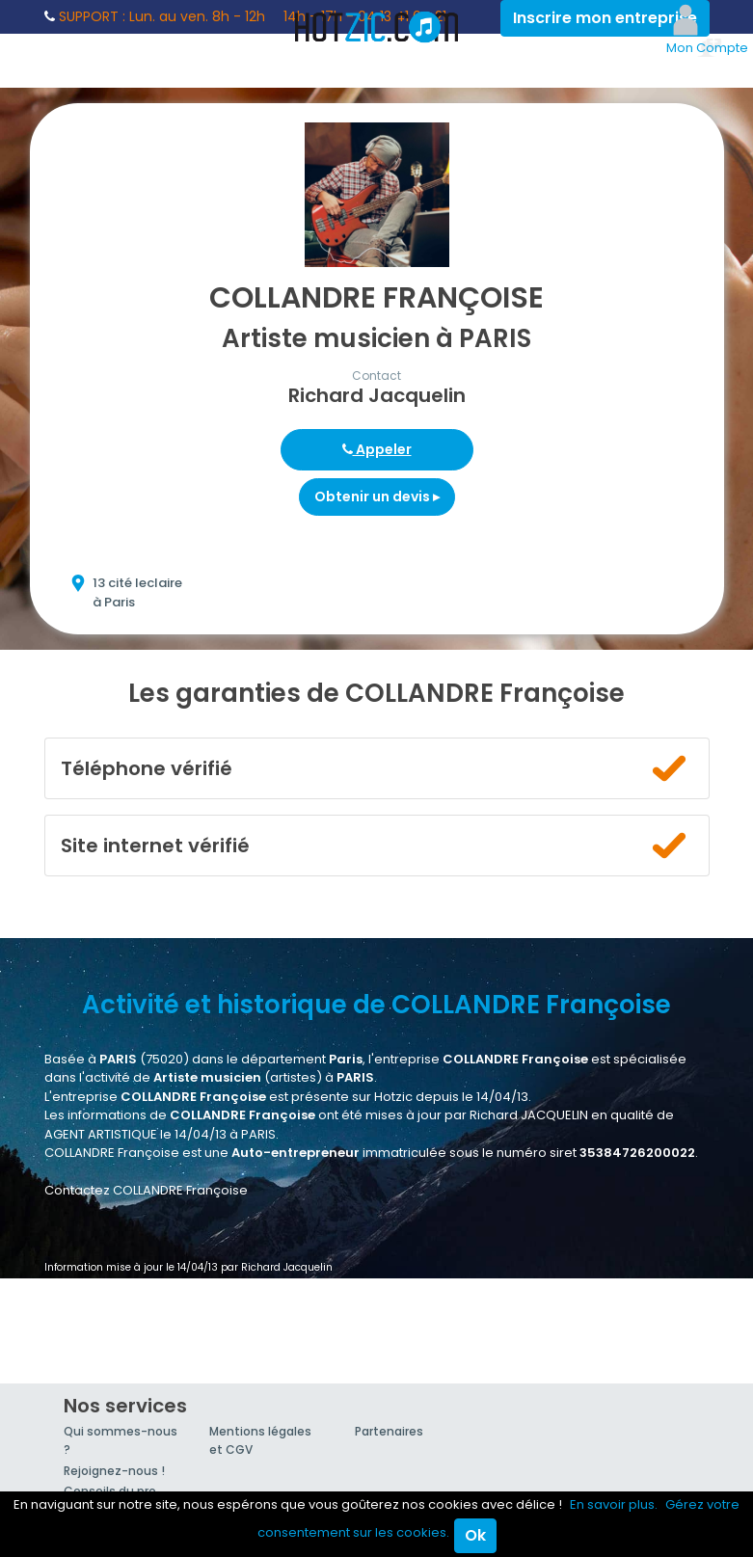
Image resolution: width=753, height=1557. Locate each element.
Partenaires (389, 1431)
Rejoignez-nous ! (114, 1471)
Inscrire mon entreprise (605, 18)
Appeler (377, 449)
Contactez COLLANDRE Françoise (146, 1190)
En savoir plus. (614, 1504)
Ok (475, 1535)
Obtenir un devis (377, 496)
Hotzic (377, 27)
